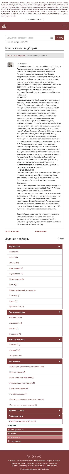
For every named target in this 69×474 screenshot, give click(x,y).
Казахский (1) (14, 345)
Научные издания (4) (17, 372)
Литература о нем (12, 231)
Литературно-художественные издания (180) (26, 367)
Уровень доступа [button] (16, 410)
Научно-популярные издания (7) (21, 377)
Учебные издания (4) (18, 394)
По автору (12, 433)
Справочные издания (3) (18, 388)
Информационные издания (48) (22, 383)
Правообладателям (18, 463)
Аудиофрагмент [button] (16, 416)
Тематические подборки (16, 55)
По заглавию (14, 437)
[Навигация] (64, 26)
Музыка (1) (13, 328)
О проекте (11, 461)
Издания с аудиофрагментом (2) (22, 421)
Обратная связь (39, 461)
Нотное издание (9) (16, 279)
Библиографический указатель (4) (22, 290)
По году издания (14, 441)
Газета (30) (13, 257)
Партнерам (30, 463)
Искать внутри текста (17, 42)
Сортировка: (11, 425)
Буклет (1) (13, 301)
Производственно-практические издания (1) (26, 399)
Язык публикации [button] (17, 339)
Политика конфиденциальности (23, 466)
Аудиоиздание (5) (16, 268)
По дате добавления (16, 429)
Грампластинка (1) (16, 307)
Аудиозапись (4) (15, 323)
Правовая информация (25, 461)
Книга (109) (13, 252)
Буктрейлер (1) (15, 334)
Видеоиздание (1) (16, 274)
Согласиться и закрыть (34, 19)
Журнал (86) (14, 263)
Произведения (41, 231)
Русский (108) (14, 350)
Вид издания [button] (14, 246)
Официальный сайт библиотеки (46, 466)
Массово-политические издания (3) (23, 405)
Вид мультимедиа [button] (17, 312)
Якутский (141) (15, 356)
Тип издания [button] (14, 361)
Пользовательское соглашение (46, 463)
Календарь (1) (14, 296)
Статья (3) (13, 285)
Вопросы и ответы (53, 461)
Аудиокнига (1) (15, 317)
